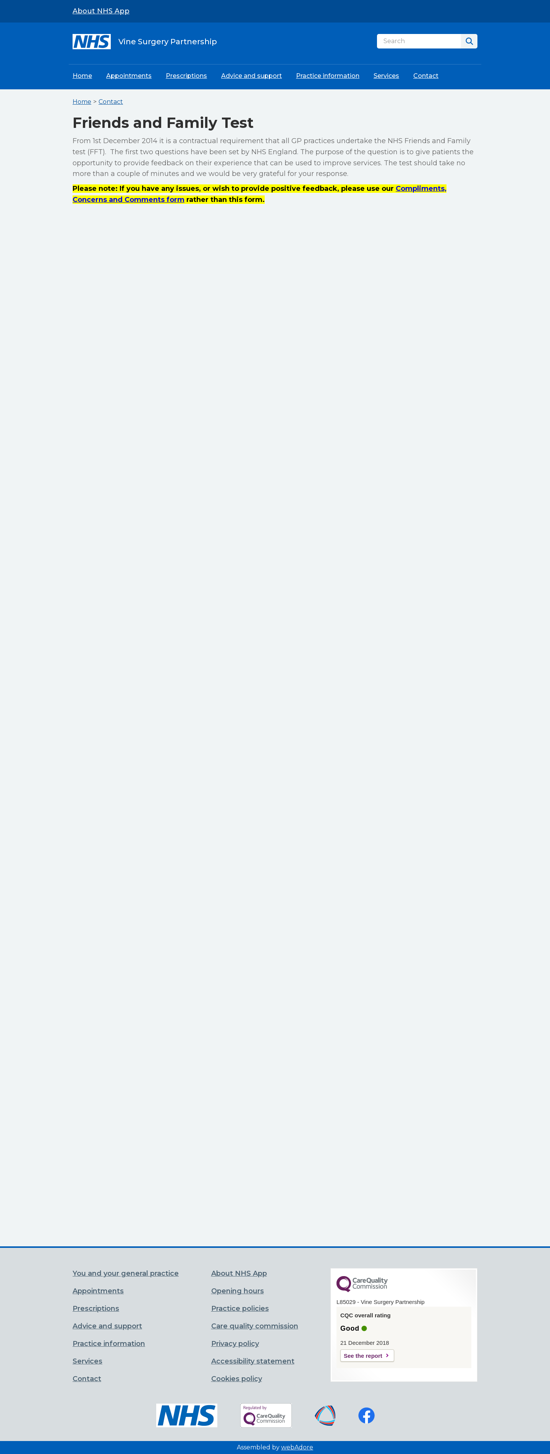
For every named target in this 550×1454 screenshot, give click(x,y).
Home (82, 75)
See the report (363, 1355)
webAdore (297, 1447)
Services (386, 75)
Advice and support (251, 75)
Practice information (327, 75)
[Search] (419, 41)
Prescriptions (186, 75)
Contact (425, 75)
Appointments (129, 75)
